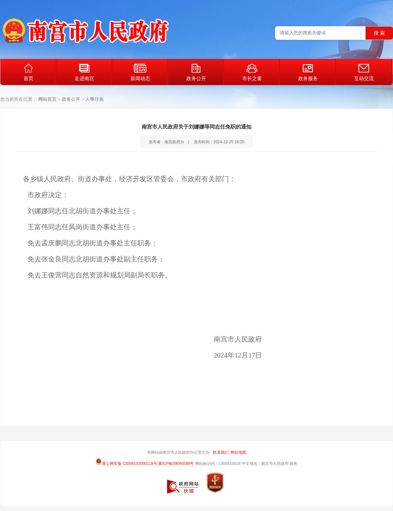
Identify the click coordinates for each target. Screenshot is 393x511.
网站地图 (238, 452)
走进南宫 (84, 72)
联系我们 (221, 452)
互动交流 (364, 72)
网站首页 (47, 99)
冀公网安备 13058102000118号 (126, 461)
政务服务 (308, 72)
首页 (28, 72)
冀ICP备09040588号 (176, 463)
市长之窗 (252, 72)
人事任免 (94, 99)
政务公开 (196, 72)
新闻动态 (140, 72)
